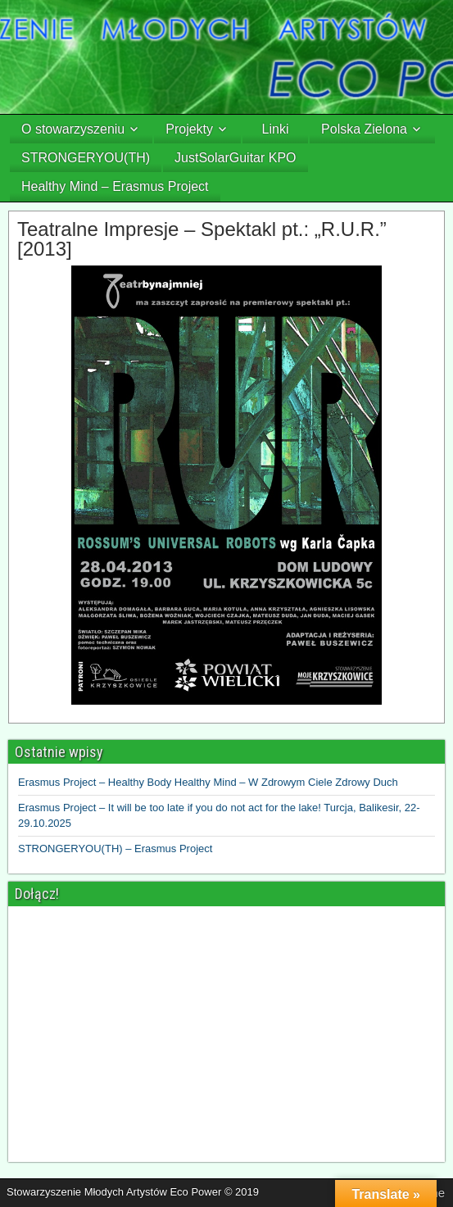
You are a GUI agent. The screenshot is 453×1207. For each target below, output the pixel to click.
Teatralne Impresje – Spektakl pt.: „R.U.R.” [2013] (202, 239)
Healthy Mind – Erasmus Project (115, 186)
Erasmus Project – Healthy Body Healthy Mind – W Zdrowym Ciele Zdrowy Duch (208, 782)
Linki (275, 129)
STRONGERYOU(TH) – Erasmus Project (115, 848)
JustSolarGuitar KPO (235, 158)
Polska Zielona (364, 129)
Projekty (189, 129)
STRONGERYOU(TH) (85, 158)
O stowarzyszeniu (73, 129)
